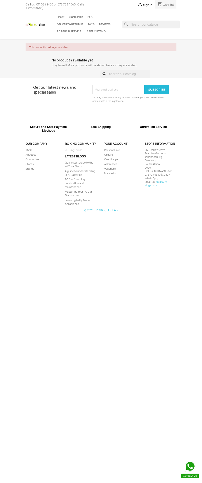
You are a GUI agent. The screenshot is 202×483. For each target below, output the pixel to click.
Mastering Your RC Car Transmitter (78, 193)
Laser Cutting (95, 31)
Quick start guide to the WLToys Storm (79, 164)
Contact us (32, 159)
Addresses (110, 164)
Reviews (105, 24)
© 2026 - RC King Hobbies (101, 210)
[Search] (151, 24)
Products (76, 17)
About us (31, 155)
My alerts (110, 173)
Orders (108, 155)
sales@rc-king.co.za (156, 183)
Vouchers (110, 169)
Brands (30, 169)
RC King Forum (73, 150)
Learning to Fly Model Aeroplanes (78, 202)
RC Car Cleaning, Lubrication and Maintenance (75, 183)
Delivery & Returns (70, 24)
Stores (30, 164)
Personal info (112, 150)
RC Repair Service (69, 31)
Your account (115, 144)
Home (60, 17)
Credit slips (111, 159)
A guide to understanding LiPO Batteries (80, 173)
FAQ (89, 17)
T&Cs (91, 24)
